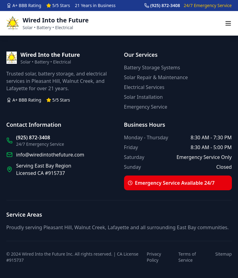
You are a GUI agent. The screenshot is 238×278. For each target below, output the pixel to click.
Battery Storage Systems (152, 67)
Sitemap (223, 254)
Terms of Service (187, 257)
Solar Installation (143, 97)
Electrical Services (144, 87)
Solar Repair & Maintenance (156, 77)
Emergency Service (145, 106)
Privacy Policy (154, 257)
